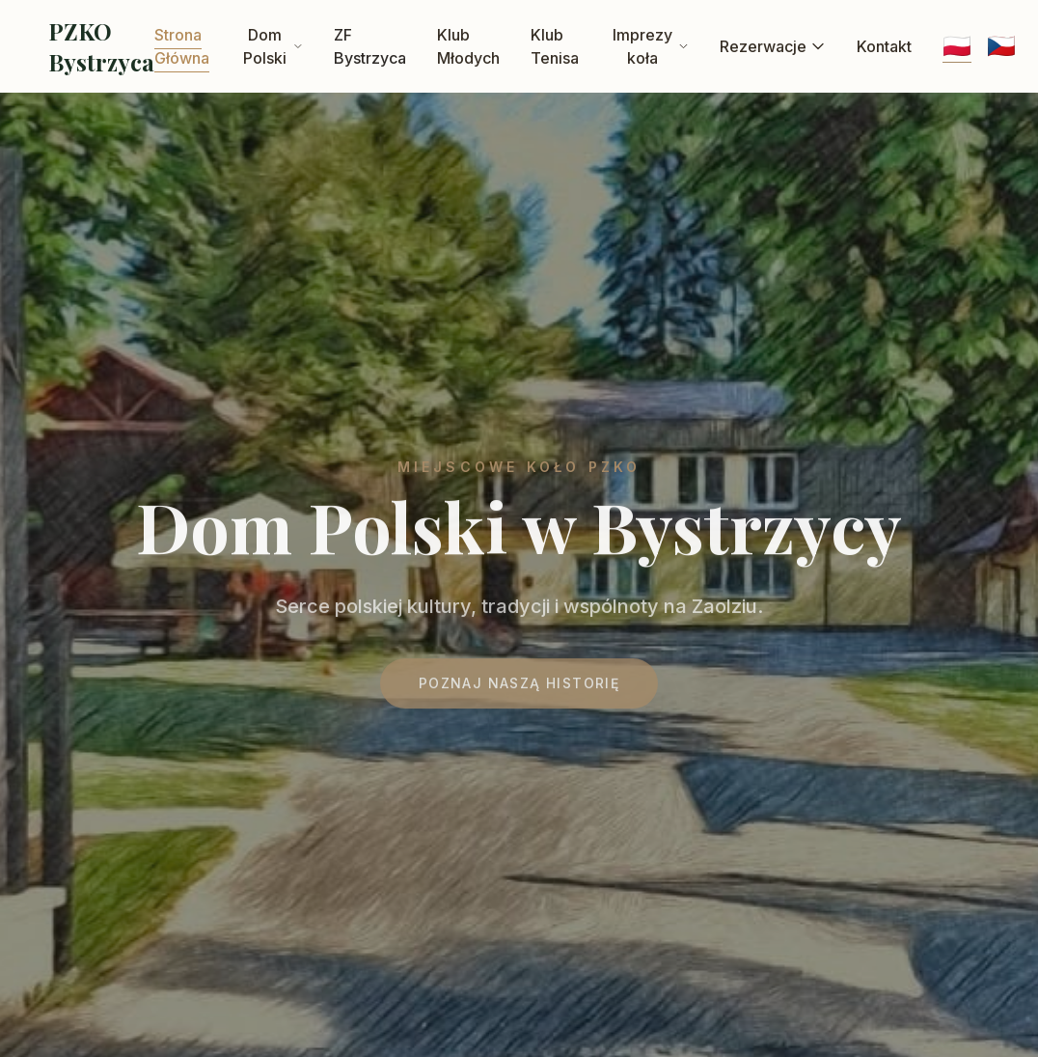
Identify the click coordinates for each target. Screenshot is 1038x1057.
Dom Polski (273, 46)
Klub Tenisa (555, 46)
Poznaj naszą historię (519, 689)
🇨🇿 (1001, 46)
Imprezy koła (651, 46)
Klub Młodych (468, 46)
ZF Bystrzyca (370, 46)
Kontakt (884, 46)
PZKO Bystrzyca (101, 46)
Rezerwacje (773, 46)
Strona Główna (181, 46)
